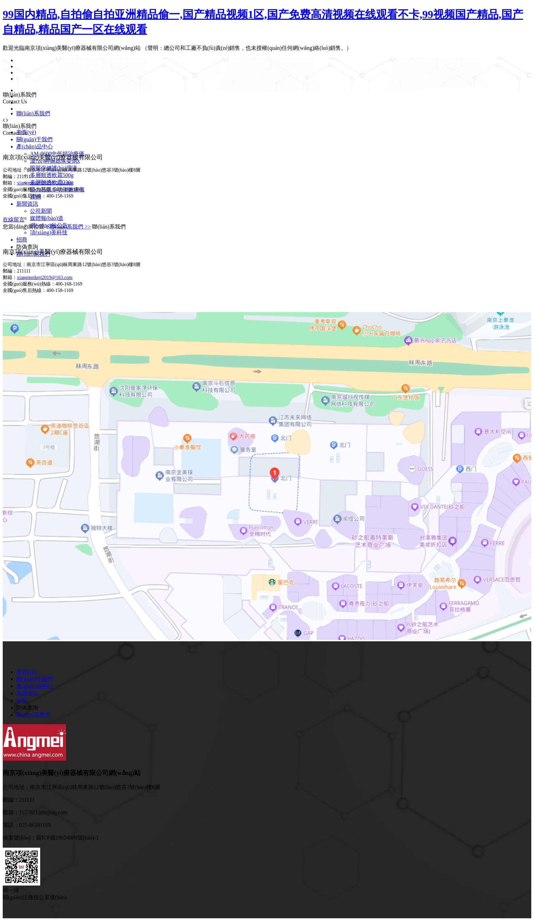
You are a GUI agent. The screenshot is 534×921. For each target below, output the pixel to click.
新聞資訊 (27, 204)
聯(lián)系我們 (33, 113)
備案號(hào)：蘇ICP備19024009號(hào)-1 (51, 837)
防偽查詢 (27, 247)
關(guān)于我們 (34, 139)
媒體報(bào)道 (46, 218)
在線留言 (14, 219)
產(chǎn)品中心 (34, 146)
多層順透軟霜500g (52, 175)
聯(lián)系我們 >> (70, 227)
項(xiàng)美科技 (48, 232)
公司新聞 (41, 211)
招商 (21, 240)
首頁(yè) (26, 672)
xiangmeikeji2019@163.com (45, 183)
